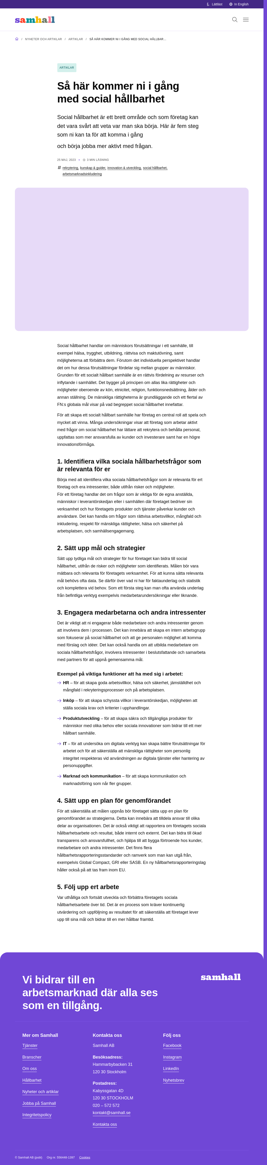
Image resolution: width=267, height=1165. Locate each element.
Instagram (172, 1057)
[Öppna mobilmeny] (246, 19)
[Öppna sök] (234, 19)
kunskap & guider (92, 168)
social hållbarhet (155, 168)
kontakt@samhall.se (111, 1112)
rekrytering (70, 168)
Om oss (29, 1068)
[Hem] (35, 19)
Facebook (172, 1045)
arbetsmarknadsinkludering (82, 174)
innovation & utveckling (124, 168)
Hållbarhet (31, 1080)
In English (239, 4)
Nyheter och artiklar (43, 39)
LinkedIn (171, 1068)
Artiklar (75, 39)
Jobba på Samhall (39, 1103)
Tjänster (30, 1045)
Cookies (84, 1157)
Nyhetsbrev (173, 1080)
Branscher (31, 1057)
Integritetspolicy (36, 1114)
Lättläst (214, 4)
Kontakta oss (105, 1124)
